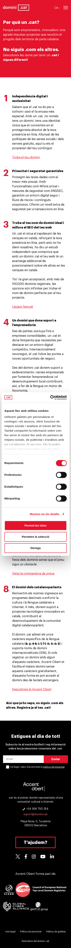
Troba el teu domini (26, 157)
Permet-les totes (35, 525)
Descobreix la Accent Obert (31, 689)
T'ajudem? (35, 842)
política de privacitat (54, 767)
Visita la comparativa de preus (33, 573)
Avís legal (10, 931)
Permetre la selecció (35, 536)
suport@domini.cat (35, 814)
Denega (35, 548)
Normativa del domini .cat (35, 941)
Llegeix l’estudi (22, 306)
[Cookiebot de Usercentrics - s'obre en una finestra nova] (50, 397)
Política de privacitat (30, 931)
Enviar (55, 759)
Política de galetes (56, 931)
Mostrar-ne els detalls (44, 514)
